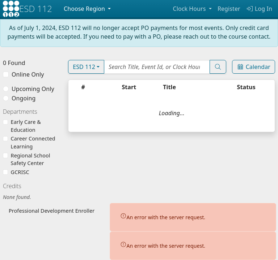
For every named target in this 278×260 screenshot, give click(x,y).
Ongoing (23, 98)
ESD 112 (84, 67)
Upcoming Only (33, 89)
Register (229, 9)
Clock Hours (190, 9)
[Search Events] (157, 67)
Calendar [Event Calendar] (253, 67)
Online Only (28, 74)
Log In (259, 9)
